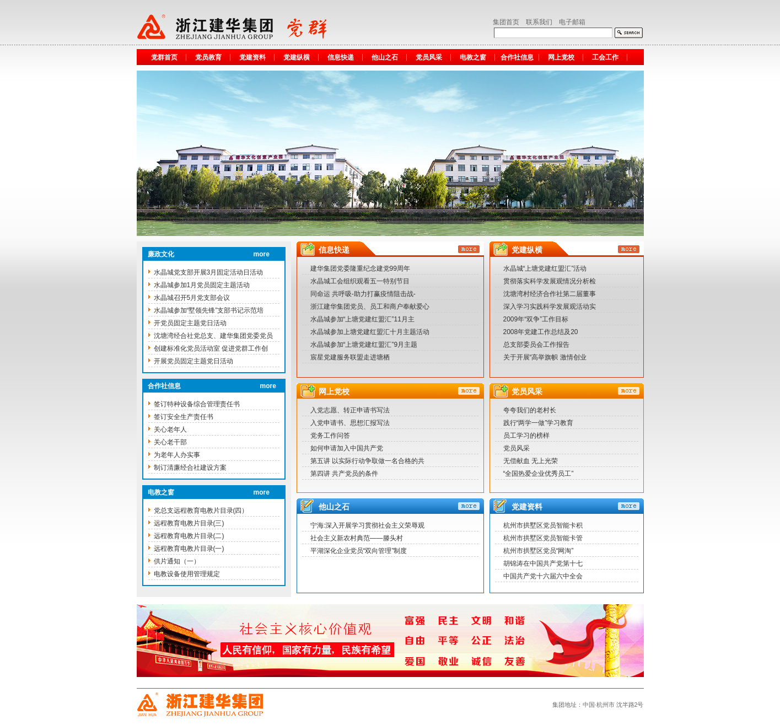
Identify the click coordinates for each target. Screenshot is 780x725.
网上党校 (561, 57)
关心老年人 (170, 429)
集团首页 (506, 22)
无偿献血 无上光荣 (530, 461)
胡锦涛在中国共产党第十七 (543, 563)
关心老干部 (170, 442)
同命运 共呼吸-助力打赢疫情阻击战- (363, 294)
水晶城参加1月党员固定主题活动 (202, 285)
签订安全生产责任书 (183, 417)
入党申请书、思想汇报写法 (350, 423)
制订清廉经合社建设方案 (190, 467)
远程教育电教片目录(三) (189, 523)
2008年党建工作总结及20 (540, 332)
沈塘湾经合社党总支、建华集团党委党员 (213, 336)
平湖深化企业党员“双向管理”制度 (358, 551)
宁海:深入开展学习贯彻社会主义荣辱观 (367, 525)
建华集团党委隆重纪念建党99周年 (360, 268)
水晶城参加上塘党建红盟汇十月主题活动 (369, 332)
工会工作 (605, 57)
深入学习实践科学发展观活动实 (549, 306)
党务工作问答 (330, 435)
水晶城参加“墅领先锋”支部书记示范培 (209, 310)
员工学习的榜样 (526, 435)
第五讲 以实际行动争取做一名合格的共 (367, 461)
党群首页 (164, 57)
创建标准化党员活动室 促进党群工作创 (211, 348)
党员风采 (429, 57)
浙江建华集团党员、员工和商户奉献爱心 (369, 306)
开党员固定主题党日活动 (190, 323)
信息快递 (340, 57)
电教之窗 (473, 57)
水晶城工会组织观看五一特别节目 (360, 281)
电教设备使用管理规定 (187, 574)
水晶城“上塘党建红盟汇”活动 (545, 268)
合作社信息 (517, 57)
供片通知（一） (177, 561)
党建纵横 (296, 57)
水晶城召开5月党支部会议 (192, 298)
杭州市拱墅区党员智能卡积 (543, 525)
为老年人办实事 (177, 455)
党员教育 (208, 57)
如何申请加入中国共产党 (346, 448)
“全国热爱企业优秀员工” (538, 473)
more (262, 254)
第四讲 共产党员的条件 (344, 473)
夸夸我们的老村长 (529, 410)
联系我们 (539, 22)
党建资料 (252, 57)
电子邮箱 (572, 22)
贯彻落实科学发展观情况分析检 (549, 281)
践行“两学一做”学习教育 (538, 423)
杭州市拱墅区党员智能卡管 (543, 538)
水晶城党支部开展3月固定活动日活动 (208, 272)
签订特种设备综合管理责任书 (197, 404)
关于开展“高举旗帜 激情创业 (545, 357)
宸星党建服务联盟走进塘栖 (350, 357)
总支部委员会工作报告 (536, 344)
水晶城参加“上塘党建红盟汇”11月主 (362, 319)
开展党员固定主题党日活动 (193, 361)
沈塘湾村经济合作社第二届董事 (549, 294)
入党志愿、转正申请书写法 (350, 410)
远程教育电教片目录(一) (189, 548)
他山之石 (385, 57)
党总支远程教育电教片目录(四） (201, 510)
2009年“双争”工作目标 (536, 319)
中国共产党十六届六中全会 (543, 576)
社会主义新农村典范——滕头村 (356, 538)
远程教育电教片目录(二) (189, 536)
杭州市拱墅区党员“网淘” (538, 551)
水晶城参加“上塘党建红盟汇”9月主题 (364, 344)
